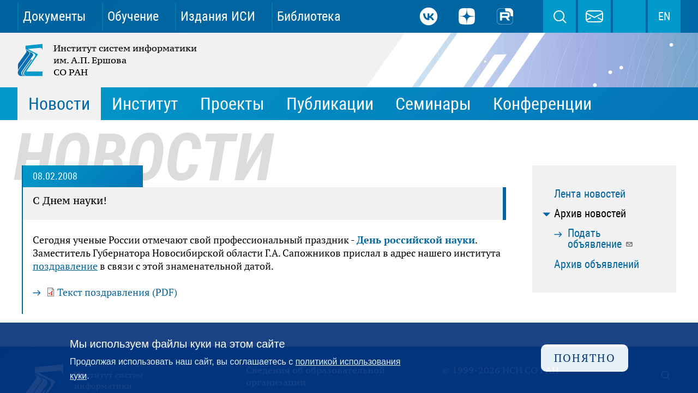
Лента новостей (589, 193)
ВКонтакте (428, 16)
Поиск (559, 16)
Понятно (585, 357)
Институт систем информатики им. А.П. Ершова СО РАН (108, 60)
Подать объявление (601, 239)
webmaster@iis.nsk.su (594, 16)
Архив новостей (590, 213)
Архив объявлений (596, 264)
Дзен (466, 16)
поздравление (65, 265)
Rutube (505, 16)
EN (664, 16)
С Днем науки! (70, 200)
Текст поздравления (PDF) (117, 292)
